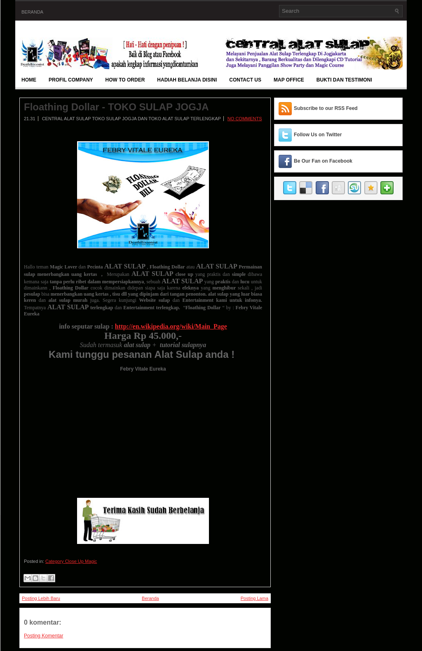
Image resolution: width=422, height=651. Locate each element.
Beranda (32, 11)
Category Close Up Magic (71, 561)
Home (28, 80)
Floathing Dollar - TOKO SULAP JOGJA (116, 107)
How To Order (125, 80)
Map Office (289, 80)
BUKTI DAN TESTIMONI (344, 80)
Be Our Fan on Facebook (323, 161)
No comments (244, 118)
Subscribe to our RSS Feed (326, 108)
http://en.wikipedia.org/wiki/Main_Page (171, 326)
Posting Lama (254, 598)
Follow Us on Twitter (318, 135)
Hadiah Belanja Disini (187, 80)
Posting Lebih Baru (41, 598)
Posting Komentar (43, 636)
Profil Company (71, 80)
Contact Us (245, 80)
